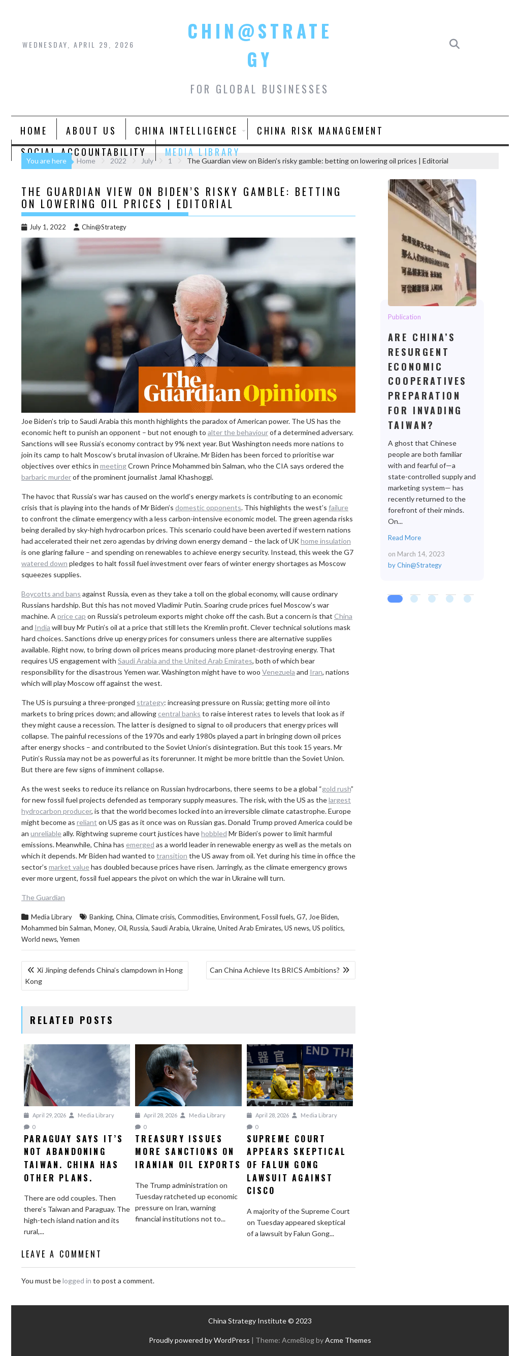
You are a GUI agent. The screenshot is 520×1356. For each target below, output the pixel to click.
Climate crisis (155, 917)
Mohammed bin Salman (56, 928)
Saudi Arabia (170, 928)
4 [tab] (451, 600)
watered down (44, 563)
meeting (113, 465)
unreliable (45, 833)
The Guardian (43, 897)
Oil (122, 928)
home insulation (326, 541)
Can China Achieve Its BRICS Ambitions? (275, 970)
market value (69, 867)
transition (171, 855)
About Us (91, 130)
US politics (327, 928)
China (343, 616)
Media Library (202, 151)
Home (33, 130)
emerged (140, 844)
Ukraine (203, 928)
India (42, 627)
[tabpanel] (432, 380)
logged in (76, 1280)
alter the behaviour (238, 432)
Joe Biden (323, 917)
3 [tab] (433, 600)
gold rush (336, 788)
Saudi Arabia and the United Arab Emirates (185, 660)
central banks (179, 713)
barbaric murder (46, 477)
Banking (101, 917)
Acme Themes (348, 1340)
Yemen (70, 939)
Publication (404, 317)
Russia (138, 928)
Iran (316, 672)
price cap (71, 616)
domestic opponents (208, 507)
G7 (301, 917)
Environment (239, 917)
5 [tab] (469, 600)
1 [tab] (392, 600)
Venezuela (278, 672)
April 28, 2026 (156, 1115)
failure (338, 507)
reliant (87, 822)
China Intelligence (186, 130)
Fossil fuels (278, 917)
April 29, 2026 (45, 1115)
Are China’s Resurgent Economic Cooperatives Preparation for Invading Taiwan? (431, 242)
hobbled (214, 833)
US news (296, 928)
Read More (404, 538)
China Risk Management (320, 130)
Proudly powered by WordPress (199, 1340)
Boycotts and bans (51, 593)
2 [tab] (415, 600)
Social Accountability (83, 151)
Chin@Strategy (100, 227)
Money (104, 928)
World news (39, 939)
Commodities (198, 917)
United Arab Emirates (249, 928)
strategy (150, 702)
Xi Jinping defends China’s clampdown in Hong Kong (104, 975)
